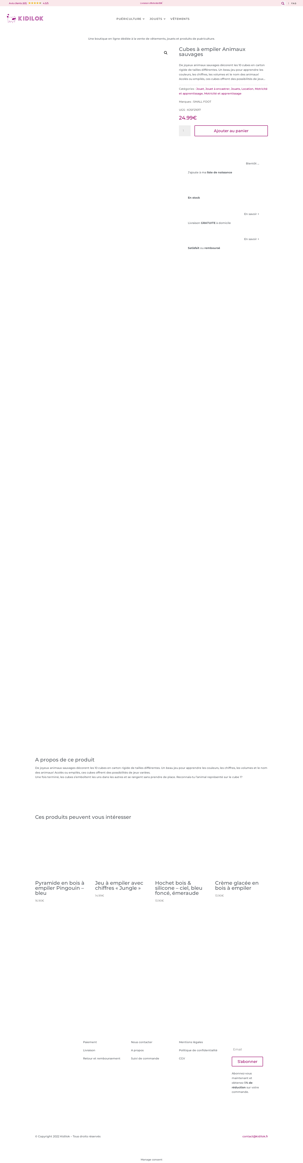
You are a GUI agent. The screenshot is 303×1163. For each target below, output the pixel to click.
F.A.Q (294, 3)
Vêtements (180, 19)
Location (247, 89)
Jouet (200, 89)
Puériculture (128, 19)
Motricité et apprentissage (222, 93)
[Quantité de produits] (185, 130)
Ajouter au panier (231, 130)
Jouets (156, 19)
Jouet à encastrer (217, 89)
